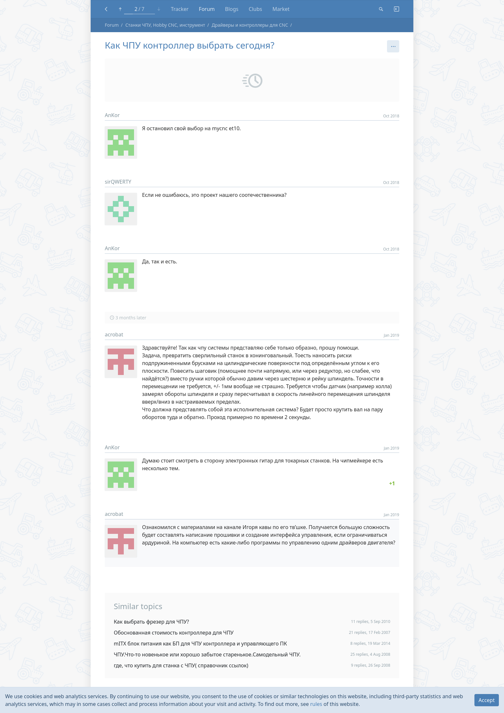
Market (280, 9)
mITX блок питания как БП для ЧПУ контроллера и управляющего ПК (200, 643)
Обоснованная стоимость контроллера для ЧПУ (174, 632)
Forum (207, 9)
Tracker (179, 9)
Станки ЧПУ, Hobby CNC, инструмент (165, 25)
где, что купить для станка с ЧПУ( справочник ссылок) (181, 665)
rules (316, 704)
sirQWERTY (118, 181)
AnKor (112, 115)
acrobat (114, 334)
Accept (487, 700)
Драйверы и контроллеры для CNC (250, 25)
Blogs (232, 9)
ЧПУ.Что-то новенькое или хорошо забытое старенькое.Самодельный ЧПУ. (207, 654)
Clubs (255, 9)
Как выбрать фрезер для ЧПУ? (151, 621)
